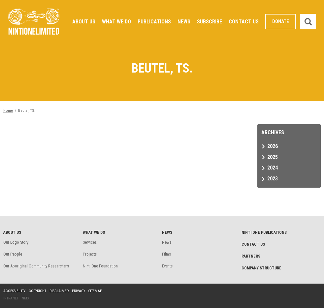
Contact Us (244, 21)
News (184, 21)
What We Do (116, 21)
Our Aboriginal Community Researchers (36, 265)
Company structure (261, 268)
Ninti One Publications (264, 232)
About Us (83, 21)
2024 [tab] (272, 168)
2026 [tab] (272, 146)
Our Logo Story (15, 242)
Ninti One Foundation (100, 265)
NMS (25, 298)
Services (90, 242)
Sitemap (95, 291)
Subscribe (209, 21)
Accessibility (14, 291)
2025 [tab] (272, 157)
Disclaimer (59, 291)
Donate (280, 21)
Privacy (78, 291)
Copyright (37, 291)
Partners (251, 256)
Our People (12, 254)
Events (167, 265)
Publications (154, 21)
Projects (90, 254)
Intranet (10, 298)
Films (166, 254)
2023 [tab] (272, 178)
